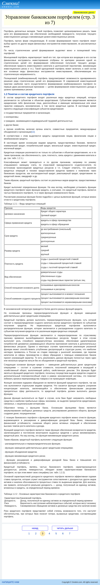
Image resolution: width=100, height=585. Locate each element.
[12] (33, 132)
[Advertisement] (50, 559)
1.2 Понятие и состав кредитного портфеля (29, 94)
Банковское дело (84, 12)
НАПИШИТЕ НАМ (10, 582)
